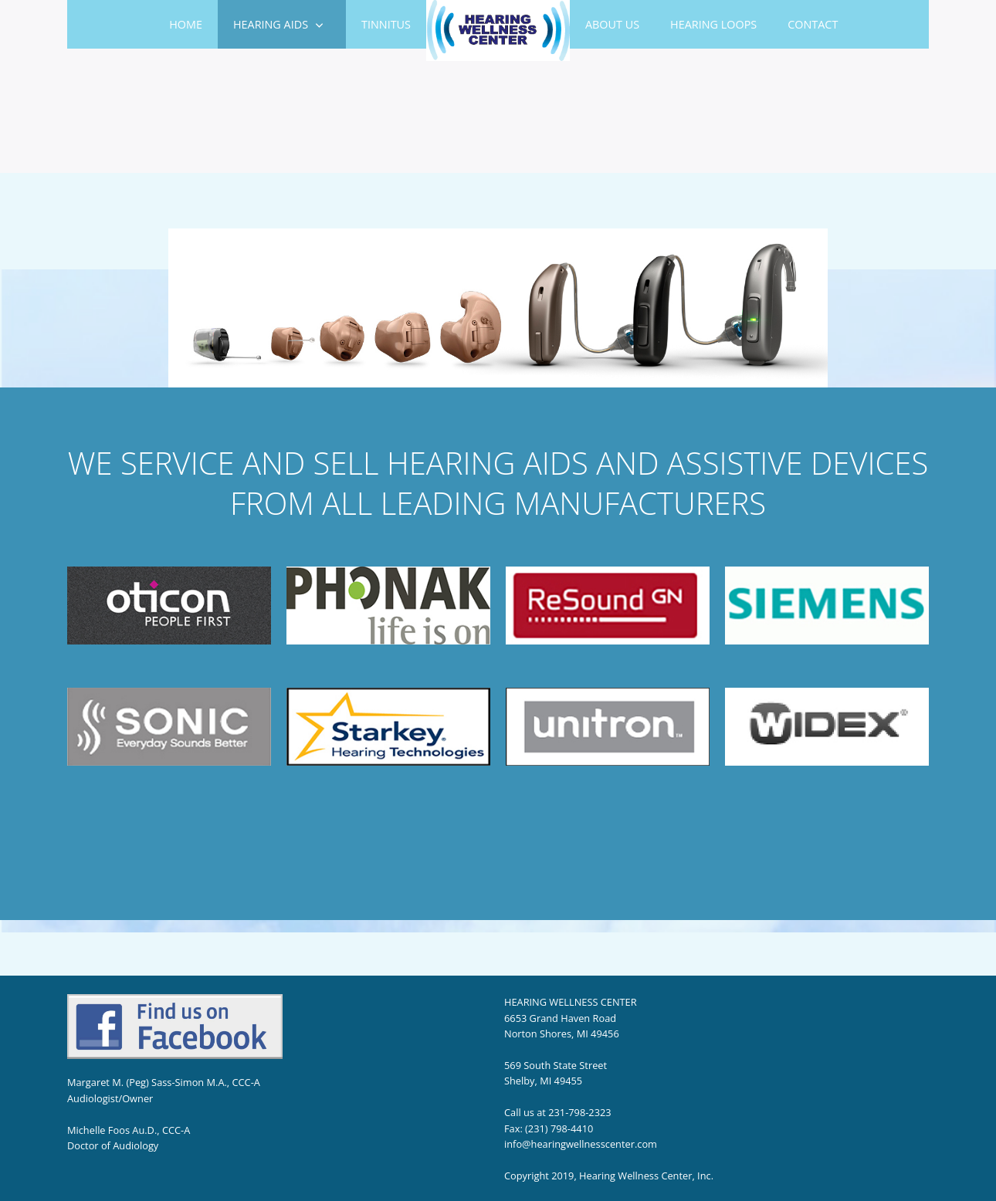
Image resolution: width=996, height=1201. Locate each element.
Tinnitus (386, 24)
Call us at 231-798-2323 (557, 1112)
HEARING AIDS (270, 24)
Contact (813, 24)
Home (185, 24)
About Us (612, 24)
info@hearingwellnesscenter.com (580, 1144)
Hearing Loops (713, 24)
